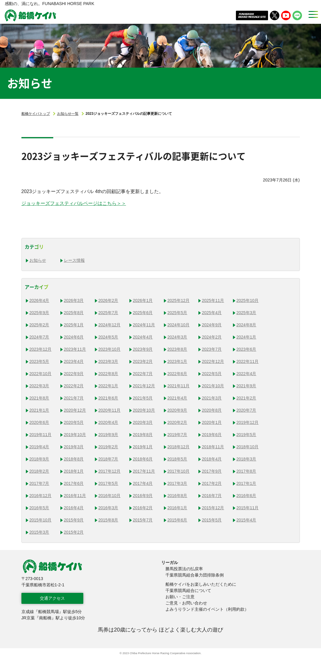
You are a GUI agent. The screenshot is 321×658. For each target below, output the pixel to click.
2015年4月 (246, 520)
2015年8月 (108, 520)
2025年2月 (39, 324)
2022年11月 (248, 361)
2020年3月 (143, 422)
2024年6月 (74, 337)
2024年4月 (143, 337)
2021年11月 (178, 385)
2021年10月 (213, 385)
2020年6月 (39, 422)
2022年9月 (74, 373)
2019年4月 (39, 446)
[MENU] (311, 14)
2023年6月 (246, 349)
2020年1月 (212, 422)
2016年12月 (40, 495)
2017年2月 (212, 483)
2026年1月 (143, 300)
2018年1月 (74, 471)
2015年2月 (74, 532)
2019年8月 (143, 434)
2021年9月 (246, 385)
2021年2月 (246, 398)
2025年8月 (74, 312)
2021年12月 (144, 385)
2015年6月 (177, 520)
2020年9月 (177, 410)
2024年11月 (144, 324)
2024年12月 (109, 324)
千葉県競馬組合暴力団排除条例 (194, 575)
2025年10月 (248, 300)
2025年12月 (178, 300)
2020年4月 (108, 422)
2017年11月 (144, 471)
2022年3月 (39, 385)
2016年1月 (177, 507)
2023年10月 (109, 349)
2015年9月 (74, 520)
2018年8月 (74, 459)
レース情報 (74, 260)
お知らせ (37, 260)
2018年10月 (248, 446)
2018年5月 (177, 459)
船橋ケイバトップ (35, 114)
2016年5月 (39, 507)
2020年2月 (177, 422)
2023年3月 (108, 361)
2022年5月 (212, 373)
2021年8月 (39, 398)
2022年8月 (108, 373)
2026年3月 (74, 300)
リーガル (169, 562)
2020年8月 (212, 410)
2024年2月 (212, 337)
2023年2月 (143, 361)
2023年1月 (177, 361)
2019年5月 (246, 434)
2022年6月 (177, 373)
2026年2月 (108, 300)
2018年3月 (246, 459)
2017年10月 (178, 471)
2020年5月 (74, 422)
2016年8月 (177, 495)
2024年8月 (246, 324)
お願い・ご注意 (180, 596)
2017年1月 (246, 483)
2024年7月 (39, 337)
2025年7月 (108, 312)
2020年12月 (75, 410)
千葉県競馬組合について (188, 590)
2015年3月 (39, 532)
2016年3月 (108, 507)
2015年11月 (248, 507)
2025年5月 (177, 312)
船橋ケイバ (30, 15)
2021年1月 (39, 410)
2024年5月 (108, 337)
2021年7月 (74, 398)
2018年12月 (178, 446)
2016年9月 (143, 495)
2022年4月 (246, 373)
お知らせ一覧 (68, 114)
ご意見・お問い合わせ (186, 603)
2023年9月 (143, 349)
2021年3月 (212, 398)
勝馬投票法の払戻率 (184, 568)
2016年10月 (109, 495)
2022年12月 (213, 361)
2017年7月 (39, 483)
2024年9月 (212, 324)
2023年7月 (212, 349)
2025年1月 (74, 324)
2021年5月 (143, 398)
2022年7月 (143, 373)
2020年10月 (144, 410)
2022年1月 (108, 385)
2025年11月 (213, 300)
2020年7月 (246, 410)
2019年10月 (75, 434)
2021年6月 (108, 398)
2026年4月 (39, 300)
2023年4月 (74, 361)
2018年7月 (108, 459)
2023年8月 (177, 349)
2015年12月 (213, 507)
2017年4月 (143, 483)
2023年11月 (75, 349)
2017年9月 (212, 471)
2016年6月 (246, 495)
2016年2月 (143, 507)
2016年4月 (74, 507)
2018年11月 (213, 446)
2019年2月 (108, 446)
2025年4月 (212, 312)
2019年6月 (212, 434)
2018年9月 (39, 459)
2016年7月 (212, 495)
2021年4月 (177, 398)
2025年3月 (246, 312)
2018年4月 (212, 459)
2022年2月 (74, 385)
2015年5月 (212, 520)
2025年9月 (39, 312)
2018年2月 (39, 471)
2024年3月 (177, 337)
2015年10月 (40, 520)
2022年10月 (40, 373)
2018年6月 (143, 459)
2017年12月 (109, 471)
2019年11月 (40, 434)
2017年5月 (108, 483)
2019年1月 (143, 446)
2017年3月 (177, 483)
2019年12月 (248, 422)
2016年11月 (75, 495)
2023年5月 (39, 361)
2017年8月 (246, 471)
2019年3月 (74, 446)
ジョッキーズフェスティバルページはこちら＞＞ (73, 203)
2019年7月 (177, 434)
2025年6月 (143, 312)
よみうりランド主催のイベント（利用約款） (207, 609)
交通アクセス (52, 598)
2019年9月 (108, 434)
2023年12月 (40, 349)
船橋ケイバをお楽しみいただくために (200, 584)
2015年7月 (143, 520)
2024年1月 (246, 337)
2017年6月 (74, 483)
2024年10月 (178, 324)
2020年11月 (109, 410)
